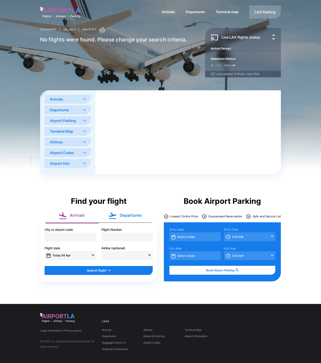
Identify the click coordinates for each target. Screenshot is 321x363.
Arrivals (168, 12)
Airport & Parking (153, 336)
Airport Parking (68, 120)
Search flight (99, 270)
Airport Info (68, 163)
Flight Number (111, 229)
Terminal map (227, 12)
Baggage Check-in (114, 342)
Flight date (52, 248)
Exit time (230, 248)
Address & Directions (115, 349)
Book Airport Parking (222, 270)
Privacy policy (73, 330)
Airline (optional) (113, 248)
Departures (195, 12)
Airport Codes (68, 153)
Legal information (51, 330)
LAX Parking (265, 12)
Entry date (176, 229)
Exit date (175, 248)
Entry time (231, 229)
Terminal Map (68, 131)
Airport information (196, 336)
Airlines (68, 142)
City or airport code (59, 229)
